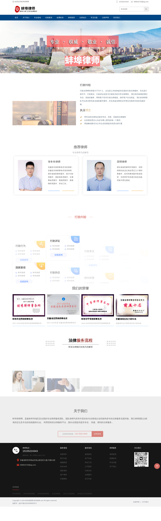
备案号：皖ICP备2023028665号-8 (24, 518)
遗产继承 (63, 489)
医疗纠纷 (63, 473)
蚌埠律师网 (16, 508)
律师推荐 (71, 17)
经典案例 (48, 17)
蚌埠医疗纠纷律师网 (85, 508)
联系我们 (116, 17)
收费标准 (60, 17)
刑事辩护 (63, 468)
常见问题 (94, 17)
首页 (16, 17)
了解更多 (68, 188)
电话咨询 (53, 188)
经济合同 (63, 481)
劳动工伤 (88, 477)
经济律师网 (56, 508)
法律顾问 (88, 489)
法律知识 (82, 17)
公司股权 (88, 481)
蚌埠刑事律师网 (29, 508)
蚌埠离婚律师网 (43, 508)
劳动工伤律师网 (68, 508)
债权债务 (63, 485)
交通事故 (63, 493)
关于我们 (26, 17)
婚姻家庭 (63, 477)
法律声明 (105, 17)
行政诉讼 (88, 485)
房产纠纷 (88, 473)
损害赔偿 (88, 468)
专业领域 (37, 17)
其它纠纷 (88, 493)
